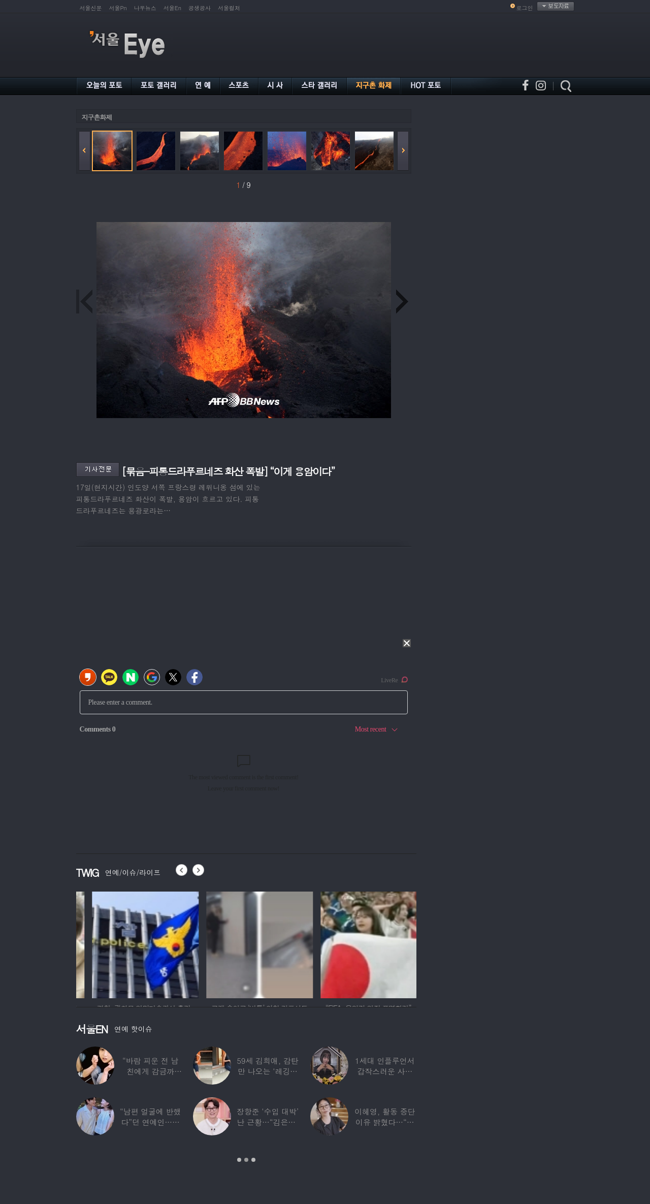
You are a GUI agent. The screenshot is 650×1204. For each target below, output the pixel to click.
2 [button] (246, 1160)
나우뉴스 (145, 8)
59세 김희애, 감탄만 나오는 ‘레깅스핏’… (268, 1071)
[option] (118, 943)
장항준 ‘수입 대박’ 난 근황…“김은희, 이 (268, 1122)
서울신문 (91, 8)
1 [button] (239, 1160)
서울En (172, 8)
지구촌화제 (97, 117)
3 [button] (253, 1160)
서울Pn (118, 8)
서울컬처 (229, 8)
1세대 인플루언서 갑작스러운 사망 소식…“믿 (384, 1071)
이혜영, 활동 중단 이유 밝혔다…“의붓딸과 (384, 1122)
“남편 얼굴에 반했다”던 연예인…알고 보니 (150, 1122)
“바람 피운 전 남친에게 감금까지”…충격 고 (150, 1071)
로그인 (524, 8)
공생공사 (199, 8)
